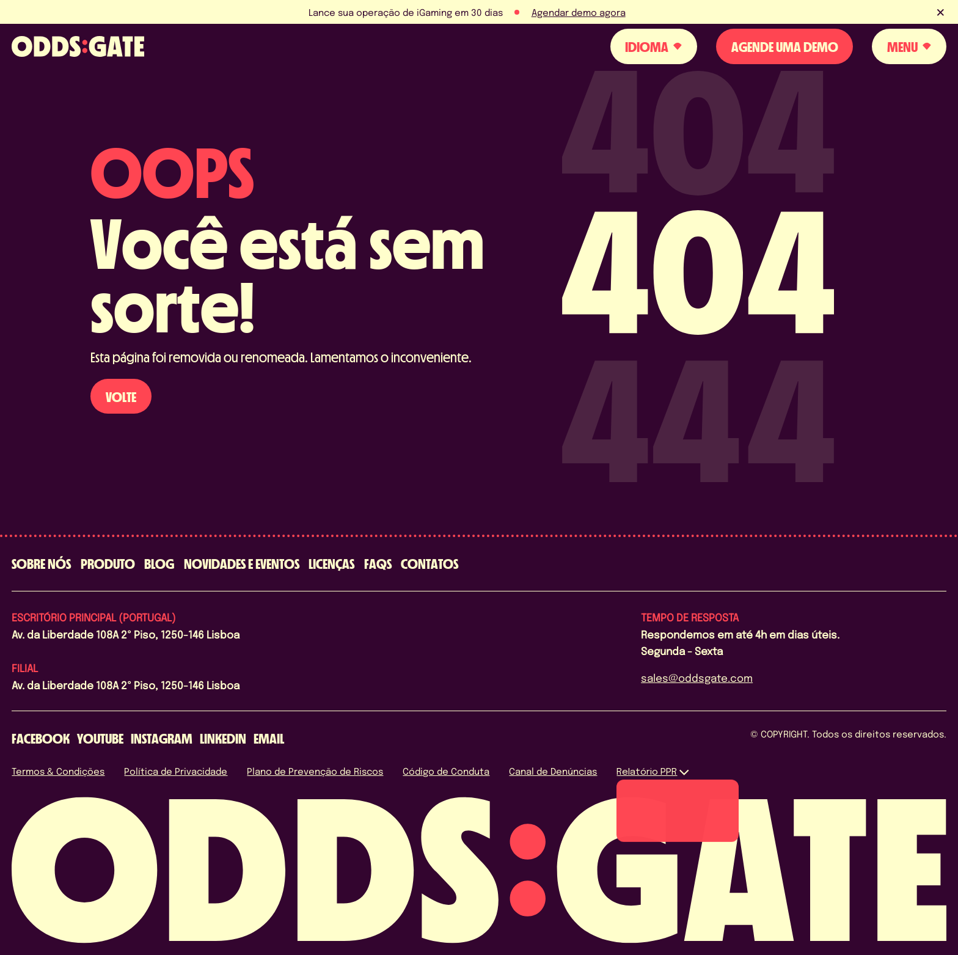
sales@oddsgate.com (697, 677)
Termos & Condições (58, 771)
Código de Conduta (446, 771)
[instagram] (161, 738)
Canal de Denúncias (553, 771)
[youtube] (100, 738)
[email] (269, 738)
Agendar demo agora (579, 12)
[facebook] (41, 738)
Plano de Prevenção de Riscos (315, 771)
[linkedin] (223, 738)
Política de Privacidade (175, 771)
